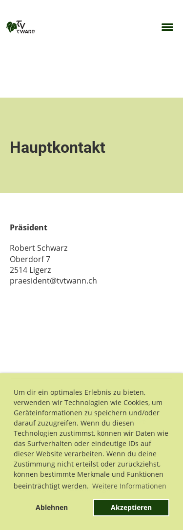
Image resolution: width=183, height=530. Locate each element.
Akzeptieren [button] (131, 507)
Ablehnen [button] (52, 507)
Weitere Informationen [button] (129, 485)
